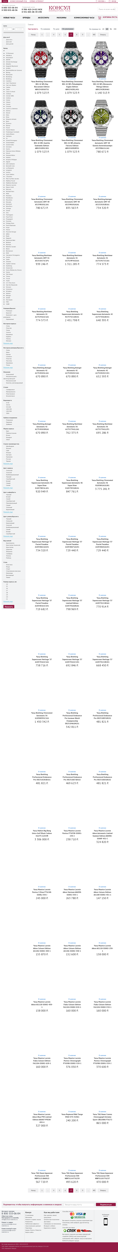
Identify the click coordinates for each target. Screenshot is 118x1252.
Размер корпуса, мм (10, 582)
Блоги (32, 1230)
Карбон (7, 336)
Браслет (7, 313)
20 (5, 597)
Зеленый (7, 507)
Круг (6, 431)
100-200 (7, 409)
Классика (7, 565)
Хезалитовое (9, 396)
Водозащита (7, 400)
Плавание (8, 420)
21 (5, 599)
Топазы (7, 556)
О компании (29, 1215)
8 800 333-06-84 (9, 7)
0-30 (6, 403)
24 (103, 29)
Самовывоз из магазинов (52, 1224)
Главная (31, 24)
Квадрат (7, 437)
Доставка (47, 1221)
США (6, 450)
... (47, 35)
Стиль (5, 562)
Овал (6, 439)
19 (5, 595)
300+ (6, 413)
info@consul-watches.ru (10, 1219)
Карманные (8, 319)
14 (5, 584)
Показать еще (8, 343)
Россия (7, 459)
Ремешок (7, 311)
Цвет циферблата (9, 492)
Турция (7, 461)
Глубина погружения (10, 418)
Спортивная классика (12, 571)
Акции (27, 1230)
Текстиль (7, 361)
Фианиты (7, 551)
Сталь (6, 326)
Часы (5, 1)
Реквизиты (28, 1221)
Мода (6, 567)
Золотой (7, 472)
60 (107, 29)
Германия (7, 457)
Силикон (7, 356)
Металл (7, 341)
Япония (7, 448)
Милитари (8, 573)
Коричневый (8, 509)
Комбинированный (11, 475)
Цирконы (7, 549)
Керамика (8, 334)
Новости (38, 1230)
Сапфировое (9, 389)
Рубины (7, 558)
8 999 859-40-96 (9, 10)
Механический (9, 381)
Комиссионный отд (18, 1)
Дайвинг (7, 424)
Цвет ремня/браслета (11, 516)
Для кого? (6, 37)
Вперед (103, 35)
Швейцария (8, 446)
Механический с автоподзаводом (10, 377)
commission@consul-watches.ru (9, 1231)
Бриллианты (8, 543)
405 (94, 35)
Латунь (7, 339)
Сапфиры (7, 554)
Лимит (6, 577)
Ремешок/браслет (9, 308)
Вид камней (7, 541)
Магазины (28, 1217)
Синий (6, 485)
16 (5, 588)
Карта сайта (29, 1232)
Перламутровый (10, 503)
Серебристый (9, 479)
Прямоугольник (9, 433)
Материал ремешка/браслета (13, 348)
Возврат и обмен (49, 1226)
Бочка (6, 435)
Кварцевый (8, 374)
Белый (6, 481)
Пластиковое (9, 394)
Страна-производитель (11, 444)
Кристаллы (8, 547)
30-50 (6, 405)
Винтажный (8, 575)
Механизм (6, 372)
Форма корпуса (8, 429)
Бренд (5, 48)
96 (111, 29)
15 (5, 586)
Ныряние (7, 422)
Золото (7, 332)
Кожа (6, 352)
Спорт (6, 569)
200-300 (7, 411)
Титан (6, 330)
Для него (7, 39)
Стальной (7, 470)
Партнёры (28, 1228)
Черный (7, 477)
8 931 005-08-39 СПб (32, 12)
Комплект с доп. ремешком (10, 316)
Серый (6, 483)
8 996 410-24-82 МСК (32, 9)
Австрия (7, 455)
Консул (59, 9)
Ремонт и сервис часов (33, 1219)
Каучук (7, 354)
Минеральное (9, 392)
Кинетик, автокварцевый (13, 383)
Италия (7, 452)
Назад (33, 35)
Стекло (5, 387)
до (13, 29)
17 (5, 590)
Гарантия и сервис (50, 1228)
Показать (9, 607)
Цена (5, 26)
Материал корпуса (9, 323)
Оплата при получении (51, 1219)
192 (115, 29)
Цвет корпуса (8, 468)
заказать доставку (76, 1234)
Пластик (7, 328)
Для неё (7, 42)
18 (5, 592)
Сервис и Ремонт (37, 1)
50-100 (7, 407)
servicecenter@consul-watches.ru (9, 1225)
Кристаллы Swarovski (11, 545)
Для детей (8, 44)
